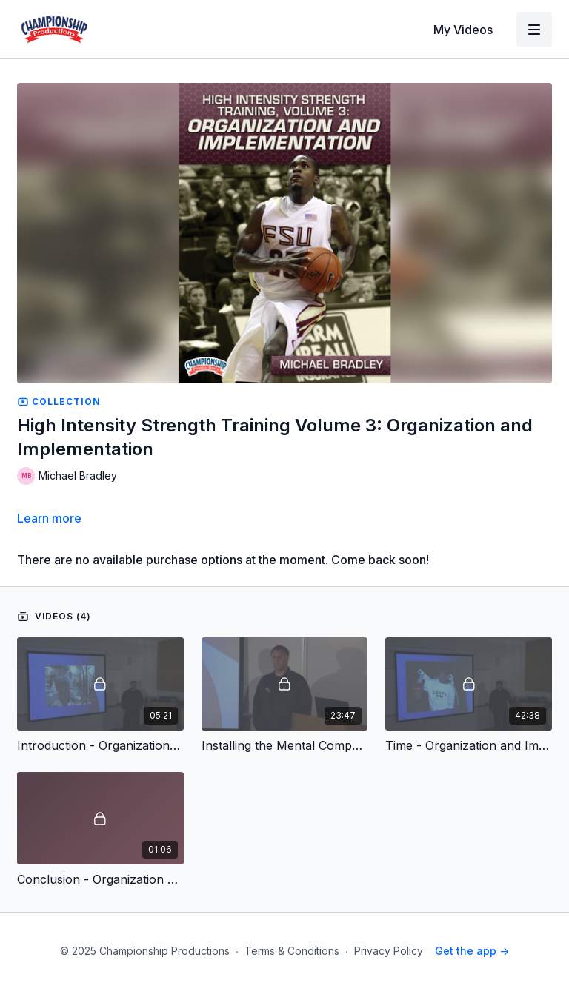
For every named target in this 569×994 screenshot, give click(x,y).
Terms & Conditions (291, 950)
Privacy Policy (388, 950)
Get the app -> (472, 950)
